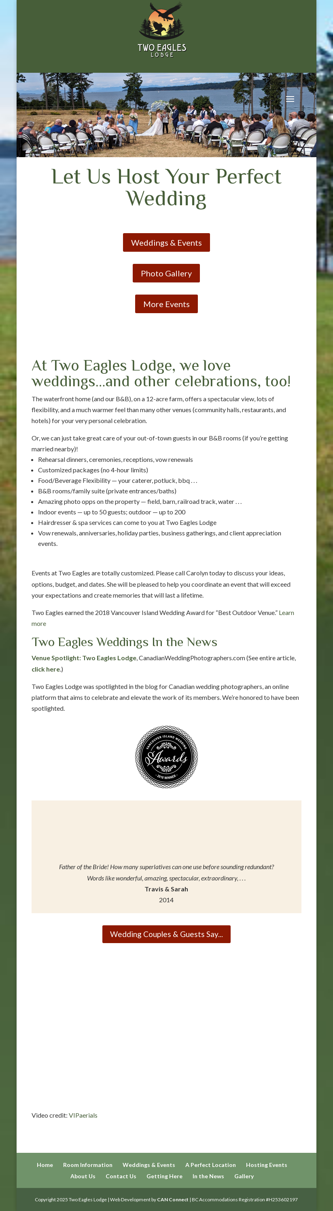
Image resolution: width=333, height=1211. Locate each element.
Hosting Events (266, 1164)
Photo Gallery (166, 273)
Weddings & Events (166, 242)
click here (46, 669)
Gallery (244, 1176)
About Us (82, 1176)
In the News (208, 1176)
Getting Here (164, 1176)
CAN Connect (173, 1199)
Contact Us (121, 1176)
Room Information (87, 1164)
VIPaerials (83, 1115)
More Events (166, 304)
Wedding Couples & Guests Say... (166, 934)
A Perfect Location (210, 1164)
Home (45, 1164)
